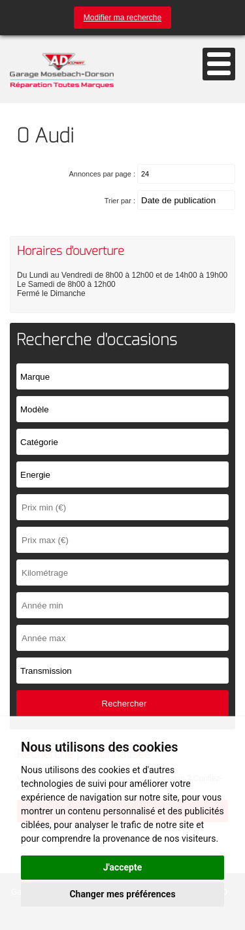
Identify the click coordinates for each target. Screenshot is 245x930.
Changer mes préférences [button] (122, 894)
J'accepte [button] (122, 867)
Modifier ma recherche (122, 17)
